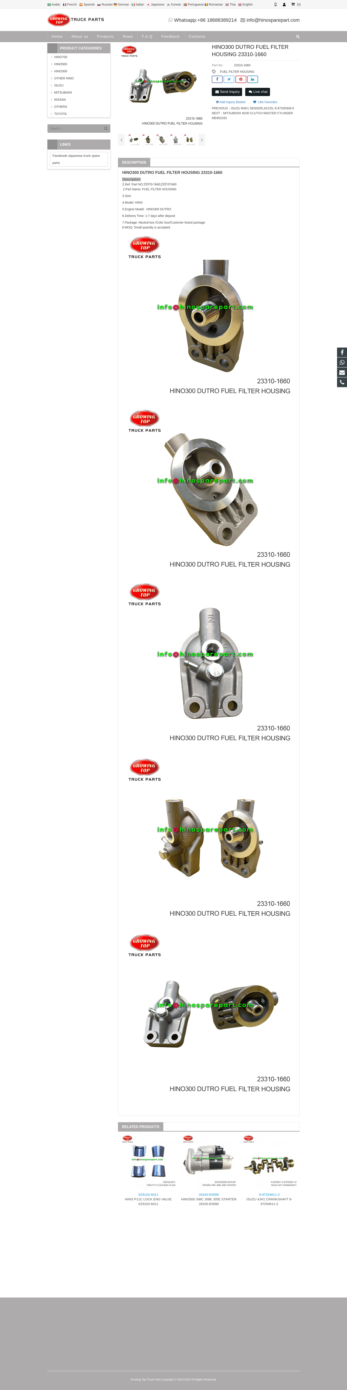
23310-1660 (211, 172)
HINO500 (60, 64)
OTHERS (60, 106)
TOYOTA (60, 114)
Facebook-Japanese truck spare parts (76, 159)
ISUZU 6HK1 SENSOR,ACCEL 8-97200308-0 (262, 108)
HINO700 (60, 57)
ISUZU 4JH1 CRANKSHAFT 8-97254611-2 (269, 1199)
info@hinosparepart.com (273, 20)
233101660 (168, 184)
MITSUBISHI (63, 92)
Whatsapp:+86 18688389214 (205, 20)
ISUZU (59, 85)
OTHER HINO (64, 78)
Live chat (258, 92)
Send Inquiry (227, 92)
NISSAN (60, 99)
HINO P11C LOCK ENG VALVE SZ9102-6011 (148, 1199)
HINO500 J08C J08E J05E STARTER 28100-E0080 (209, 1199)
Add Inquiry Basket (230, 102)
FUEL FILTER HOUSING (237, 71)
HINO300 (60, 71)
